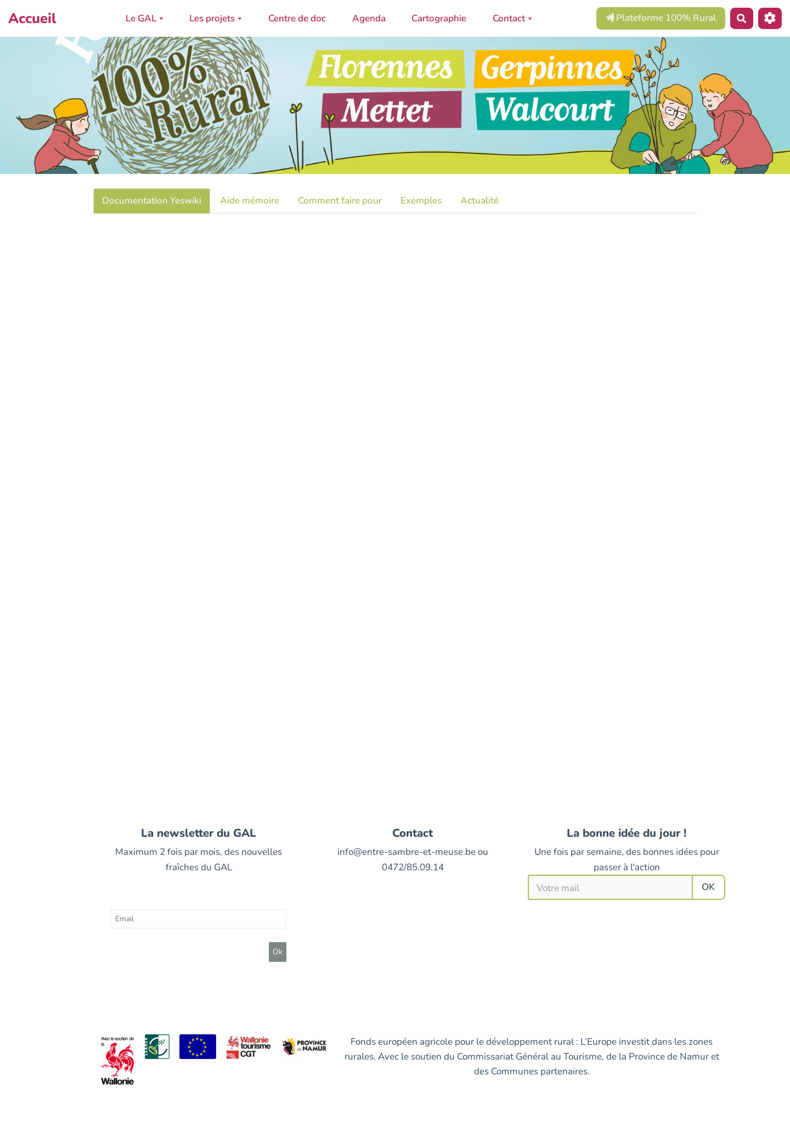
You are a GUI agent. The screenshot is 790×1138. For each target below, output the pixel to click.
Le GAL (144, 18)
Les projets (215, 18)
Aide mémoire (249, 200)
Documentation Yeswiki (151, 200)
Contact (512, 18)
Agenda (369, 18)
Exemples (421, 200)
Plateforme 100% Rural (661, 18)
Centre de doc (297, 18)
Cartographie (438, 18)
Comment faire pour (340, 200)
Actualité (479, 200)
